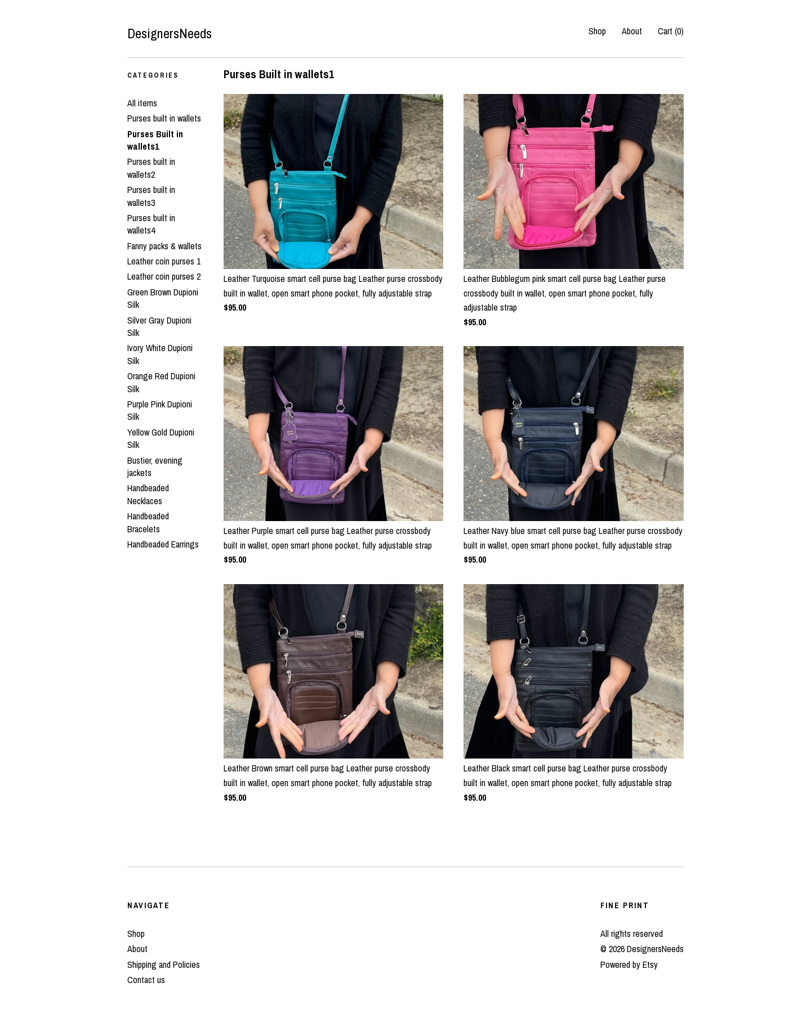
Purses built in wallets (164, 118)
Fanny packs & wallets (164, 246)
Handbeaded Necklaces (148, 494)
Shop (597, 31)
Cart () (671, 31)
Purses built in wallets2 (151, 167)
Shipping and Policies (163, 964)
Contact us (146, 979)
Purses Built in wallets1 (155, 140)
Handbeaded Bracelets (148, 522)
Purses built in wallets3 (151, 195)
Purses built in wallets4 (151, 224)
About (632, 31)
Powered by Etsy (629, 964)
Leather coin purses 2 (163, 276)
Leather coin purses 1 (163, 261)
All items (142, 103)
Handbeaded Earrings (163, 544)
